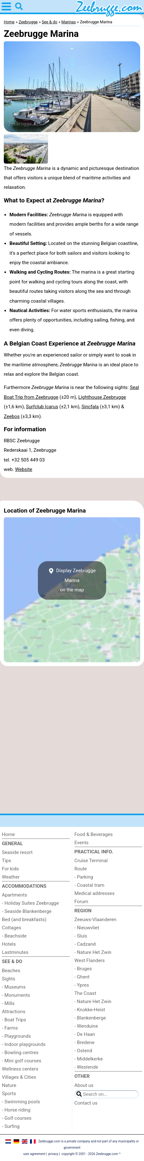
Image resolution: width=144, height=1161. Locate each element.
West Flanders (90, 960)
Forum (81, 901)
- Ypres (82, 985)
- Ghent (82, 977)
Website (23, 469)
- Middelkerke (89, 1059)
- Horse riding (16, 1110)
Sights (8, 979)
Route (81, 869)
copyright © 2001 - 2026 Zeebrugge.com (90, 1154)
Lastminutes (15, 952)
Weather (11, 877)
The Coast (85, 993)
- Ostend (83, 1051)
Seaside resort (17, 852)
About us (84, 1085)
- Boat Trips (14, 1020)
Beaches (11, 970)
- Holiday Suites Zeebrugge (30, 903)
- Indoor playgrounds (23, 1044)
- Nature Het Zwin (93, 952)
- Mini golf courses (21, 1061)
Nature (9, 1085)
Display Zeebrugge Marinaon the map (72, 580)
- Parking (84, 877)
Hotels (9, 944)
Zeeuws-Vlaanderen (96, 919)
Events (82, 842)
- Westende (86, 1067)
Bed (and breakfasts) (24, 919)
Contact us (86, 1103)
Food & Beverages (94, 834)
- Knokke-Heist (90, 1010)
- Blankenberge (90, 1018)
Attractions (13, 1011)
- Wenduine (86, 1026)
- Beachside (14, 936)
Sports (9, 1093)
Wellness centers (20, 1069)
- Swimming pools (21, 1102)
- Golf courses (17, 1118)
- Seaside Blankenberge (26, 911)
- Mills (8, 1003)
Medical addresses (95, 893)
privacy (53, 1154)
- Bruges (83, 969)
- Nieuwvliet (87, 928)
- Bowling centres (20, 1052)
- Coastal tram (90, 885)
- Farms (10, 1028)
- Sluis (81, 936)
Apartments (14, 895)
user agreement (34, 1154)
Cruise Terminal (91, 860)
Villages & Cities (19, 1077)
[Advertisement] (72, 489)
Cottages (11, 928)
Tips (6, 860)
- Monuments (16, 995)
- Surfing (11, 1126)
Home (8, 834)
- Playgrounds (16, 1036)
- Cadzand (85, 944)
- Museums (14, 987)
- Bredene (85, 1042)
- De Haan (85, 1034)
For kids (10, 869)
